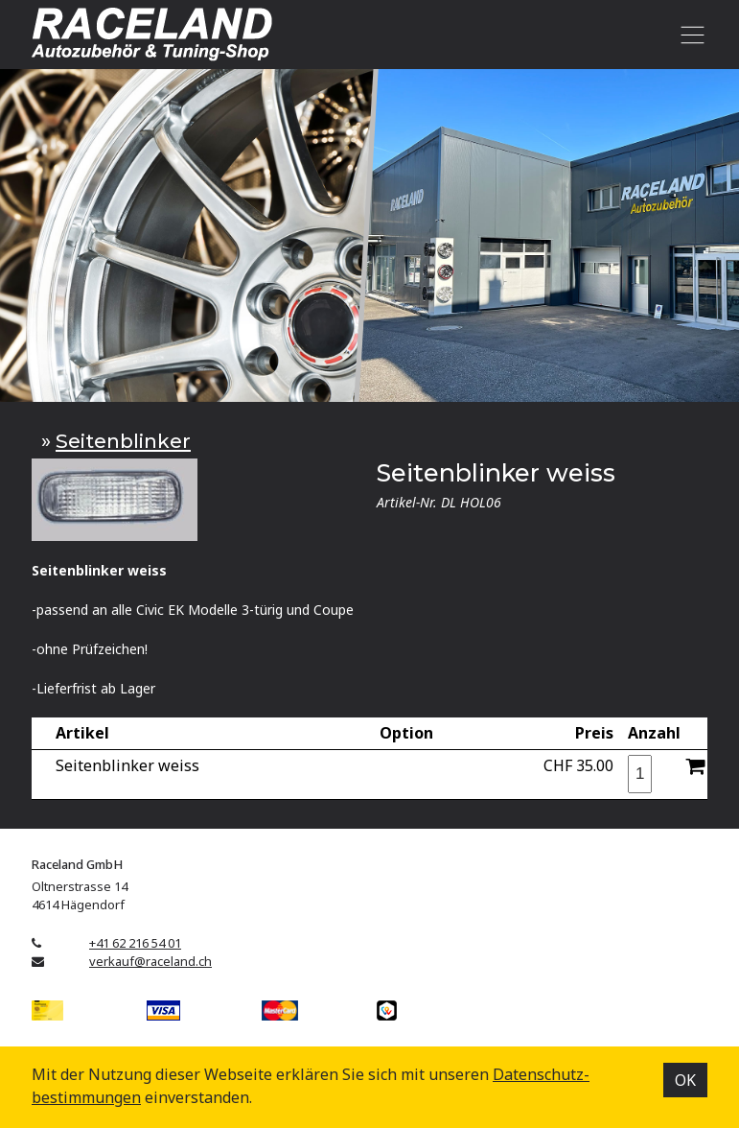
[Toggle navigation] (688, 34)
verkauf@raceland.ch (150, 961)
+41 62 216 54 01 (135, 943)
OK (685, 1080)
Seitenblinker (123, 441)
